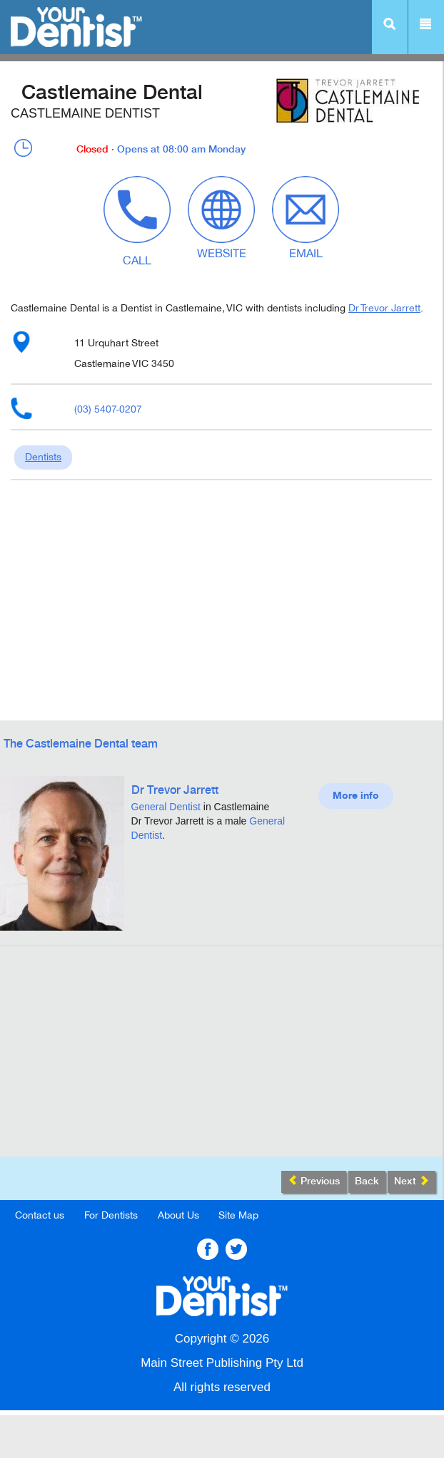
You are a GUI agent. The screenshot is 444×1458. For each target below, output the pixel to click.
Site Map (238, 1215)
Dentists (43, 457)
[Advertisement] (221, 1057)
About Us (178, 1215)
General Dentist (166, 806)
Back (367, 1181)
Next (411, 1180)
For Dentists (111, 1215)
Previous (314, 1180)
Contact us (39, 1215)
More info (356, 796)
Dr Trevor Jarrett (384, 308)
